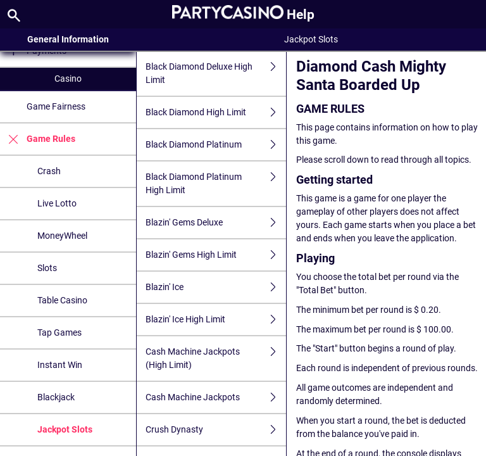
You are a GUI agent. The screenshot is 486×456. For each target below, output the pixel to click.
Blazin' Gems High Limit (216, 254)
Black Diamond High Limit (216, 112)
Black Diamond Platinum (216, 144)
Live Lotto (57, 203)
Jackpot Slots (64, 429)
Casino (68, 78)
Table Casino (62, 300)
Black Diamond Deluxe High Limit (216, 73)
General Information (68, 39)
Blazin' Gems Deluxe (216, 222)
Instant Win (59, 365)
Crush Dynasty (216, 429)
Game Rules (37, 139)
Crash (49, 171)
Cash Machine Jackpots (216, 397)
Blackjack (56, 397)
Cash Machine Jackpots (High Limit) (216, 358)
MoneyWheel (62, 236)
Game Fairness (56, 106)
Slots (47, 268)
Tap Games (59, 332)
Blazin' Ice (216, 287)
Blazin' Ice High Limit (216, 319)
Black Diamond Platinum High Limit (216, 184)
